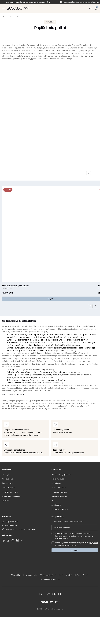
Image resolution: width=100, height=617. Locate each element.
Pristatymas (56, 483)
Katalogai (6, 474)
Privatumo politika (59, 487)
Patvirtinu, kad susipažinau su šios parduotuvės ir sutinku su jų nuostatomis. (75, 543)
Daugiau (50, 299)
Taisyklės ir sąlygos (59, 492)
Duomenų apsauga (59, 496)
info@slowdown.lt (11, 522)
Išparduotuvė (7, 483)
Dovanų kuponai (8, 487)
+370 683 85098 (11, 525)
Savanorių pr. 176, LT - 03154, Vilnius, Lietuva (20, 529)
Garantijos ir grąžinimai (61, 474)
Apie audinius (7, 479)
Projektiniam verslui (10, 492)
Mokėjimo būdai (58, 479)
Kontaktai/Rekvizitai (60, 509)
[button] (88, 173)
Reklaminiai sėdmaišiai (11, 496)
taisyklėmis (94, 543)
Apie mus (6, 500)
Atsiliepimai (56, 505)
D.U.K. (54, 500)
